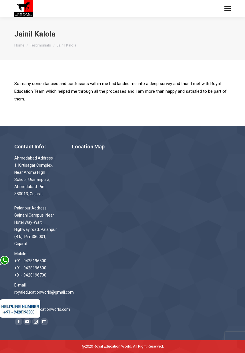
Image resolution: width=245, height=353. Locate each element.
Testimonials (40, 45)
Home (19, 45)
